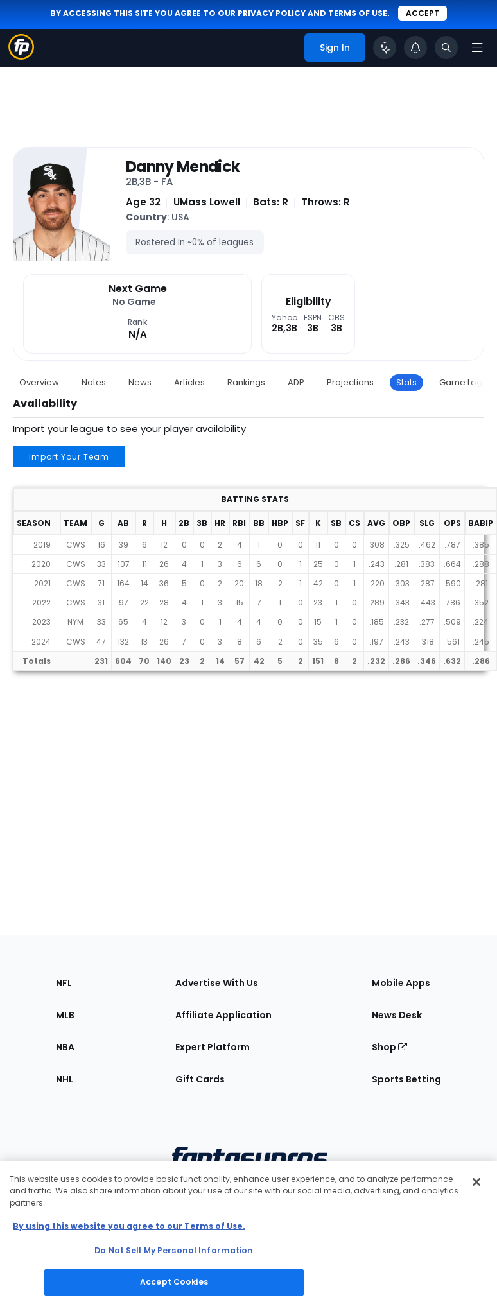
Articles (189, 382)
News (140, 382)
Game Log (460, 382)
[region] (248, 1231)
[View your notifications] (415, 47)
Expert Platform (212, 1047)
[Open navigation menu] (477, 47)
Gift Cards (200, 1079)
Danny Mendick (183, 167)
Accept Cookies (174, 1281)
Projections (350, 382)
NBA (65, 1047)
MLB (65, 1015)
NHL (64, 1079)
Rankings (246, 382)
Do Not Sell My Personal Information (173, 1250)
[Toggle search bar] (446, 47)
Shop (389, 1047)
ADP (296, 382)
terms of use (357, 13)
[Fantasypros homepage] (21, 56)
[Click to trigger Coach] (384, 47)
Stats (406, 382)
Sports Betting (406, 1079)
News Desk (397, 1015)
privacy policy (272, 13)
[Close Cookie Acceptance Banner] (476, 1182)
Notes (94, 382)
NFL (64, 982)
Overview (39, 382)
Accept (422, 13)
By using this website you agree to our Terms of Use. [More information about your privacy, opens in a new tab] (129, 1225)
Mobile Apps (401, 982)
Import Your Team (69, 456)
